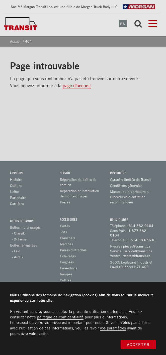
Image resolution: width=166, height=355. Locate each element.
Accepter (138, 344)
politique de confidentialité (60, 316)
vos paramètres (113, 327)
